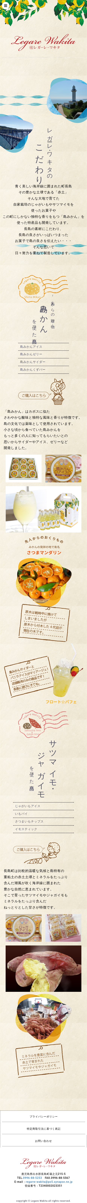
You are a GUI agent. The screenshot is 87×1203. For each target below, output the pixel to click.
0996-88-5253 (32, 1177)
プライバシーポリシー (44, 1116)
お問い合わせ (43, 1140)
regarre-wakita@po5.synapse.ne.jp (49, 1181)
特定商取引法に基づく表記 (44, 1128)
